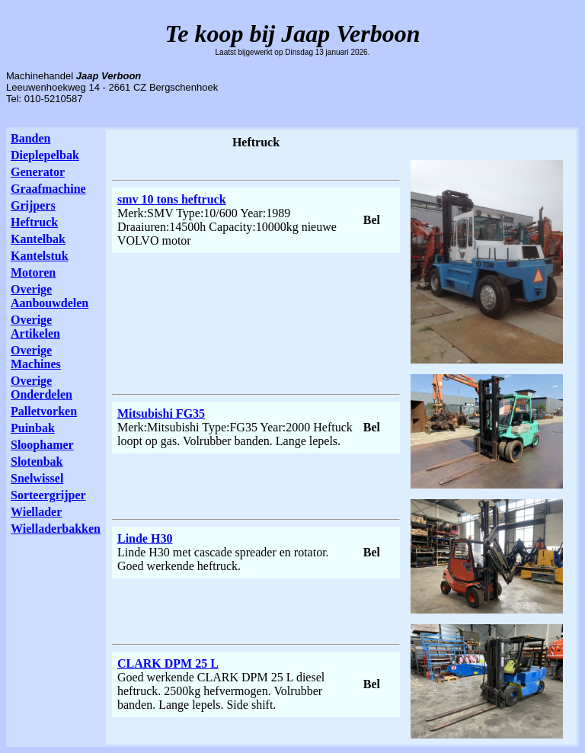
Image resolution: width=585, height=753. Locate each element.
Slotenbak (36, 461)
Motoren (33, 272)
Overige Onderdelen (41, 387)
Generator (38, 171)
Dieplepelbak (45, 155)
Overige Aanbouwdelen (49, 296)
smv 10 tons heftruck (171, 199)
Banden (30, 138)
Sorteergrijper (48, 495)
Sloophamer (42, 444)
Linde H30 (144, 538)
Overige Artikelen (35, 326)
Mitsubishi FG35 (161, 413)
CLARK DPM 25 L (168, 663)
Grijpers (33, 205)
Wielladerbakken (56, 528)
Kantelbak (38, 238)
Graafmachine (48, 188)
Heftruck (34, 222)
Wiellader (36, 511)
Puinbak (33, 427)
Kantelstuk (40, 255)
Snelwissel (37, 478)
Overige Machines (36, 357)
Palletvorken (44, 411)
